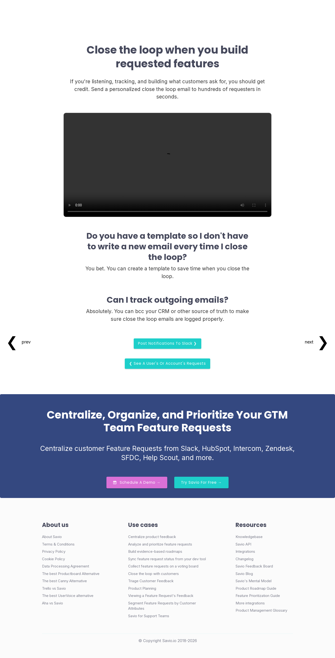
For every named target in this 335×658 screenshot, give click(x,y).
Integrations (245, 551)
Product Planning (142, 588)
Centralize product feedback (152, 536)
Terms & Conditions (58, 544)
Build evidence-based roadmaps (155, 551)
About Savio (52, 536)
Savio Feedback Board (254, 566)
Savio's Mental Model (254, 581)
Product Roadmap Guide (256, 588)
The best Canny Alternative (64, 581)
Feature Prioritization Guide (258, 595)
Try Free (269, 10)
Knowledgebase (249, 536)
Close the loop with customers (153, 573)
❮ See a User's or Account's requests (167, 363)
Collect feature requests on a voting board (163, 566)
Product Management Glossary (261, 610)
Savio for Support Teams (148, 616)
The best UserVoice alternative (67, 595)
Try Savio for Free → (201, 482)
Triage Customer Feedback (151, 581)
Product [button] (97, 10)
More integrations (250, 603)
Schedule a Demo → (137, 482)
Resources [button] (177, 10)
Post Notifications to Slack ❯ (167, 343)
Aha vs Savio (52, 603)
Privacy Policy (53, 551)
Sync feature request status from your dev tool (167, 559)
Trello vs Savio (54, 588)
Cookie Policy (53, 559)
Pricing (153, 10)
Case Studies (127, 10)
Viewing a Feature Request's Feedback (160, 595)
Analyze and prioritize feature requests (160, 544)
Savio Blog (244, 573)
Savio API (243, 544)
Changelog (244, 559)
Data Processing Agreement (65, 566)
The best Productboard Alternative (70, 573)
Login (215, 10)
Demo (237, 10)
